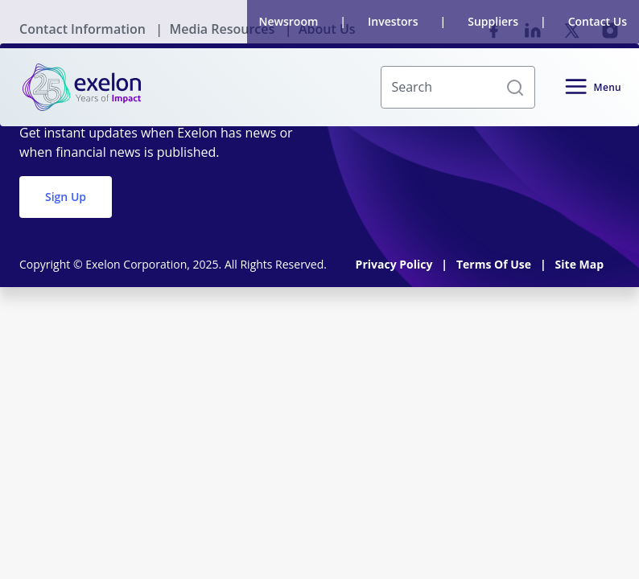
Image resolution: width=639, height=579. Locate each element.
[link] (81, 87)
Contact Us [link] (597, 21)
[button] (515, 87)
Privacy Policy (395, 264)
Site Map (579, 264)
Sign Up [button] (65, 196)
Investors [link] (393, 21)
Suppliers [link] (493, 21)
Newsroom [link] (289, 21)
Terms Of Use (495, 264)
